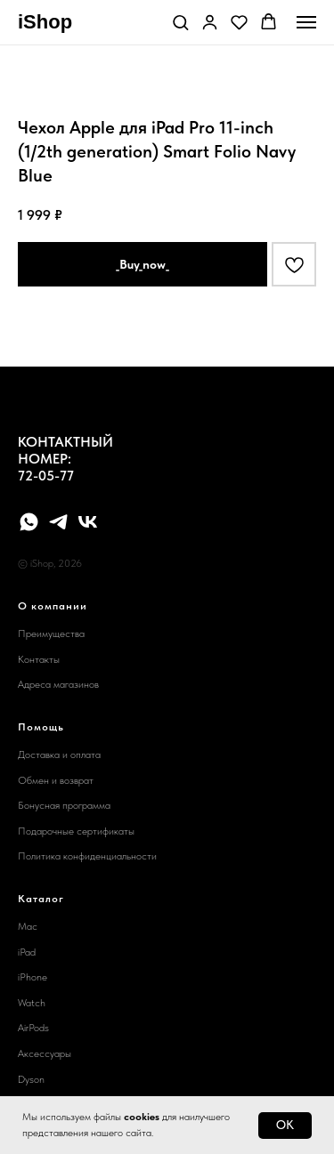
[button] (180, 21)
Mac (27, 926)
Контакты (39, 659)
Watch (31, 1003)
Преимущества (51, 633)
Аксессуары (44, 1053)
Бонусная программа (64, 805)
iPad (27, 952)
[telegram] (58, 522)
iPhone (32, 977)
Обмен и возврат (56, 780)
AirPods (33, 1027)
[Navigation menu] (306, 22)
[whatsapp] (29, 522)
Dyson (31, 1079)
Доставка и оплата (59, 754)
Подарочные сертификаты (76, 831)
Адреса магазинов (58, 684)
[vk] (88, 522)
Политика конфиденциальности (87, 856)
